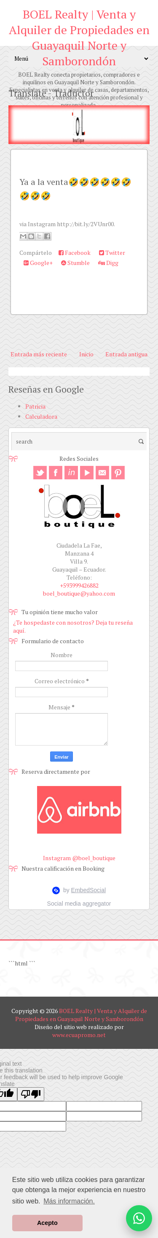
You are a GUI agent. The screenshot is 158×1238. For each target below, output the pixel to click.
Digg (108, 263)
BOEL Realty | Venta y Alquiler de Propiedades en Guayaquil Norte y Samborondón (79, 37)
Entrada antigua (126, 354)
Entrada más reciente (39, 354)
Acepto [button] (47, 1222)
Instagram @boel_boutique (79, 858)
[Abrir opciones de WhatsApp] (139, 1218)
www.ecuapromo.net (79, 1035)
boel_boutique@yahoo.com (79, 593)
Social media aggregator (79, 903)
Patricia (35, 406)
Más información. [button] (69, 1201)
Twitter (112, 253)
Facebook (75, 253)
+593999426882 (79, 585)
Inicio (86, 354)
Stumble (75, 263)
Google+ (38, 263)
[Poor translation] (30, 1094)
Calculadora (41, 416)
